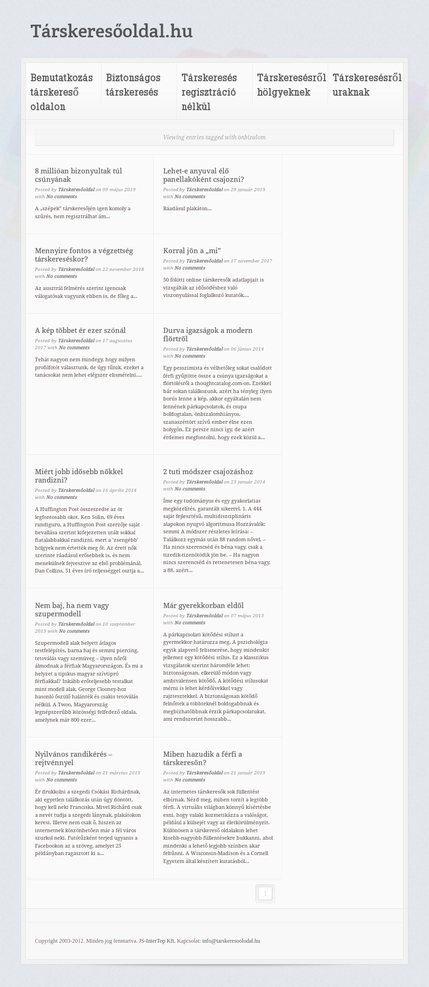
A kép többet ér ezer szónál (80, 330)
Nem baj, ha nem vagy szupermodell (72, 609)
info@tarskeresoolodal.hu (231, 941)
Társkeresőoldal (76, 189)
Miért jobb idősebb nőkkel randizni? (79, 476)
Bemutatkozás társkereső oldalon (61, 91)
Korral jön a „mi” (192, 251)
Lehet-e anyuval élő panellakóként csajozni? (203, 175)
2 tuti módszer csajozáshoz (208, 472)
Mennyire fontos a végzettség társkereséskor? (84, 255)
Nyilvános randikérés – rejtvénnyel (73, 758)
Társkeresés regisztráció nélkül (209, 91)
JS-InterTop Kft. (157, 941)
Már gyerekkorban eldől (203, 605)
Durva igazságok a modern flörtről (208, 334)
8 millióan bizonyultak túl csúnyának (78, 175)
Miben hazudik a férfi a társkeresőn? (202, 758)
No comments (61, 196)
